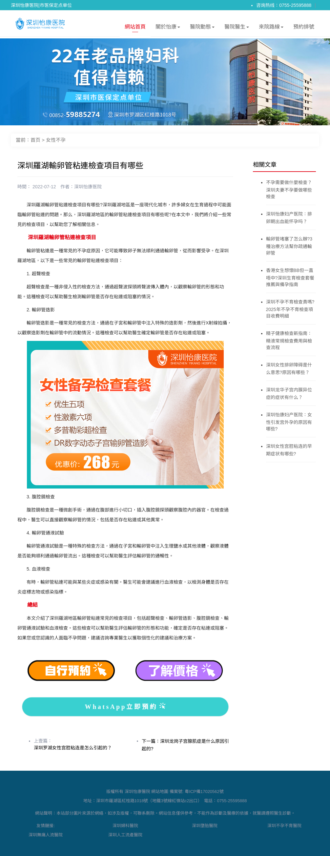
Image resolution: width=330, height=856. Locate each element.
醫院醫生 (236, 28)
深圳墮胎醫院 (204, 825)
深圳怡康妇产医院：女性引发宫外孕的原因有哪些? (289, 421)
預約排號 (303, 27)
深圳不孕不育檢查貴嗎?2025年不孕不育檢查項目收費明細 (290, 309)
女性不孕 (56, 140)
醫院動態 (202, 28)
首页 (35, 140)
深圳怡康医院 (88, 186)
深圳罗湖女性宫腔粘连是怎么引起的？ (73, 747)
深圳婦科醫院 (125, 825)
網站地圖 (159, 791)
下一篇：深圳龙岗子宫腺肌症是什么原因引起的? (185, 745)
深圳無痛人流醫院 (46, 834)
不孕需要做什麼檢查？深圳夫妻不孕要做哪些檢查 (289, 189)
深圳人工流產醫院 (125, 834)
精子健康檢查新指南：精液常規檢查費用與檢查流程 (289, 340)
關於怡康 (167, 28)
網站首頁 (135, 28)
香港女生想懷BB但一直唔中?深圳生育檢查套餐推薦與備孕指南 (290, 277)
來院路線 (271, 28)
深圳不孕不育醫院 (284, 825)
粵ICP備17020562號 (204, 791)
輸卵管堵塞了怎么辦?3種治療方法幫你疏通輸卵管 (289, 246)
